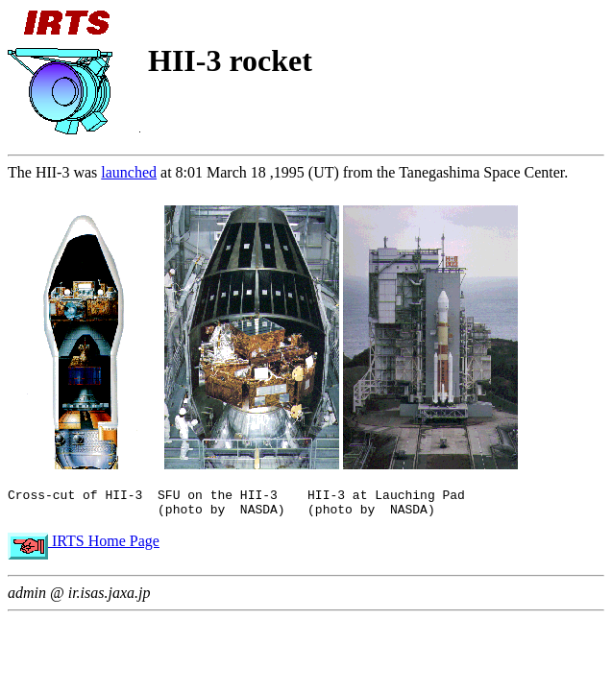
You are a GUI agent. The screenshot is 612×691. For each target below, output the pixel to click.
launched (129, 172)
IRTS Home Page (83, 546)
